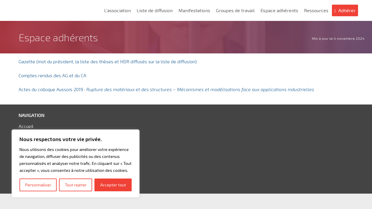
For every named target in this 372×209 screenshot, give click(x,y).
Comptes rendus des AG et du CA (52, 75)
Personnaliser (38, 184)
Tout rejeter (76, 184)
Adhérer (347, 10)
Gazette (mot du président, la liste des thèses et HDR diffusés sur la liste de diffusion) (108, 61)
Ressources (316, 10)
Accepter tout (113, 184)
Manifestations (194, 10)
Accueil (26, 126)
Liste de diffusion (155, 10)
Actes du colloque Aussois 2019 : (166, 89)
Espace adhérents (279, 10)
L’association (117, 10)
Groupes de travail (235, 10)
